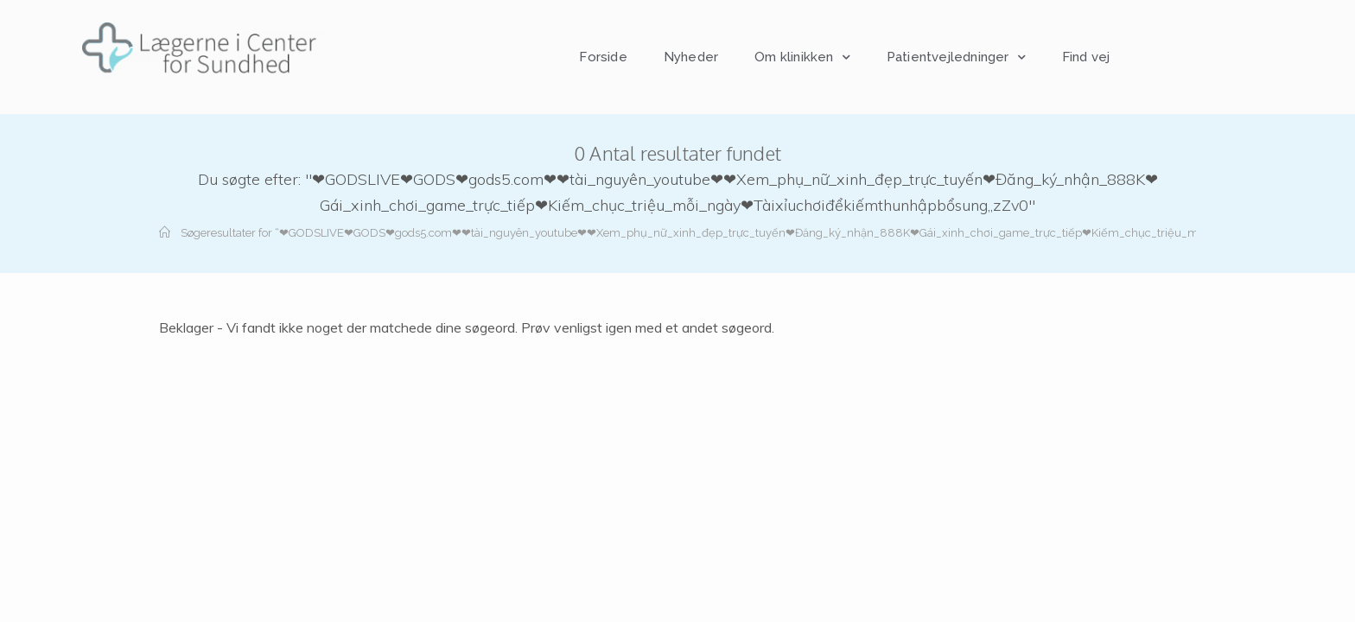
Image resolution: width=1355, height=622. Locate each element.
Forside (603, 57)
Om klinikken (802, 57)
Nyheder (691, 57)
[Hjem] (164, 232)
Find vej (1086, 57)
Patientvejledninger (956, 57)
